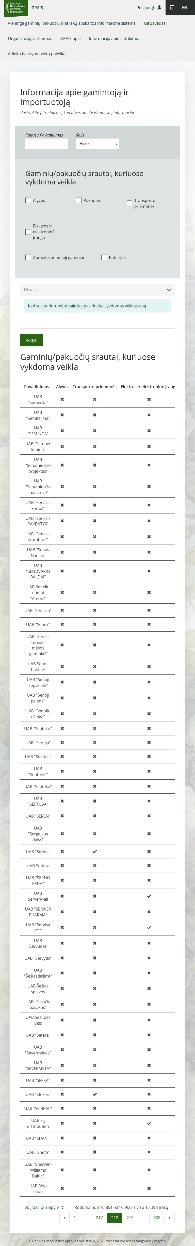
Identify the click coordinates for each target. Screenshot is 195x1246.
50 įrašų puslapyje (44, 1207)
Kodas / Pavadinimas (44, 135)
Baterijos (113, 257)
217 (99, 1218)
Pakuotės (88, 200)
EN (184, 7)
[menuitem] (72, 23)
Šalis (80, 135)
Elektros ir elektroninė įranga (40, 231)
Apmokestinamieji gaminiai (54, 257)
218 (114, 1218)
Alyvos (35, 200)
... (86, 1218)
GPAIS (37, 7)
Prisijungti (149, 7)
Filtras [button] (97, 289)
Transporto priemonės (141, 203)
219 (129, 1218)
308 (157, 1218)
